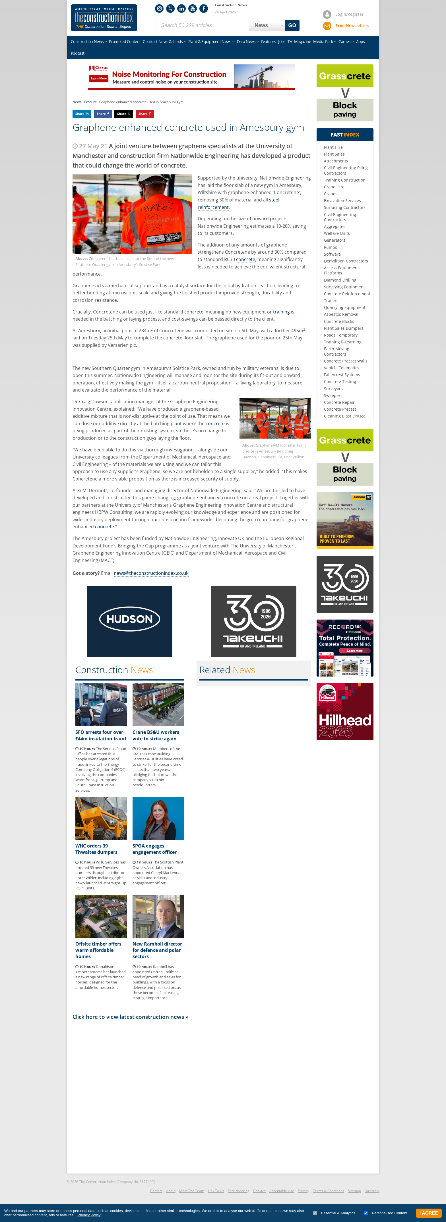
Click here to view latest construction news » (131, 1016)
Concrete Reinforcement (347, 293)
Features (268, 41)
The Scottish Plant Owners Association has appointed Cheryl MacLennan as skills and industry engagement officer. (158, 872)
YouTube (192, 8)
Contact (156, 1190)
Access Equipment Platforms (341, 270)
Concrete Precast (340, 409)
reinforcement (213, 207)
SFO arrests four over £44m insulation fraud (100, 735)
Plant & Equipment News (210, 41)
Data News (246, 41)
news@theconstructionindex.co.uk (151, 573)
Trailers (331, 300)
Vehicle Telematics (341, 367)
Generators (334, 240)
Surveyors (333, 388)
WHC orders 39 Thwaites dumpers (96, 849)
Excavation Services (342, 200)
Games (344, 41)
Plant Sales (334, 154)
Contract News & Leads (163, 41)
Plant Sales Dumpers (344, 328)
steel (274, 200)
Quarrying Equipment (345, 307)
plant (176, 423)
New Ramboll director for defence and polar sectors (157, 950)
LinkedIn (181, 8)
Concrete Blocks (339, 321)
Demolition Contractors (346, 261)
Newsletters (352, 25)
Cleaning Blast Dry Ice (345, 416)
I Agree (429, 1213)
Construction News (87, 41)
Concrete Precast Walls (345, 361)
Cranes (330, 193)
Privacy (303, 1190)
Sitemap (354, 1190)
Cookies (259, 1190)
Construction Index (104, 18)
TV (290, 41)
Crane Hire (334, 187)
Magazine (302, 41)
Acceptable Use (281, 1190)
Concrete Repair (339, 402)
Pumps (330, 247)
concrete (245, 259)
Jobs (281, 41)
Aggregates (334, 226)
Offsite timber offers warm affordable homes (98, 950)
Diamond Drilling (340, 280)
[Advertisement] (192, 1096)
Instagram (159, 8)
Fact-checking (238, 1190)
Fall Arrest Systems (342, 374)
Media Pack (323, 41)
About (170, 1190)
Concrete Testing (340, 381)
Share (79, 113)
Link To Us (216, 1190)
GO (292, 25)
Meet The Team (191, 1190)
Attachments (336, 161)
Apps (360, 41)
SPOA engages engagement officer (155, 849)
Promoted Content (125, 41)
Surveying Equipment (344, 287)
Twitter (170, 8)
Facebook (203, 8)
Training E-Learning (343, 342)
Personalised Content (385, 1213)
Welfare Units (337, 233)
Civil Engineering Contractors (340, 217)
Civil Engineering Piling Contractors (346, 170)
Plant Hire (333, 147)
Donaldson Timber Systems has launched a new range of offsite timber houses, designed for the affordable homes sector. (100, 977)
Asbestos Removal (341, 314)
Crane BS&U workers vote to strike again (156, 735)
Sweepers (333, 395)
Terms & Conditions (328, 1190)
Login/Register (349, 14)
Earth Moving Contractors (336, 351)
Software (332, 254)
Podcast (77, 53)
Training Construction (345, 180)
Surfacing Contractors (345, 207)
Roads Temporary (341, 335)
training (281, 312)
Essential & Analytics (334, 1213)
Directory (372, 1190)
